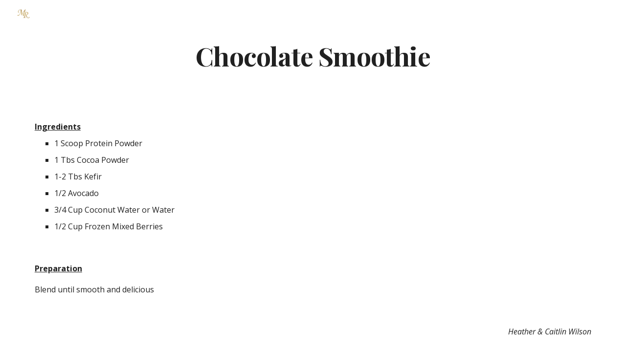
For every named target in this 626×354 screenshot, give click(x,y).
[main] (313, 55)
